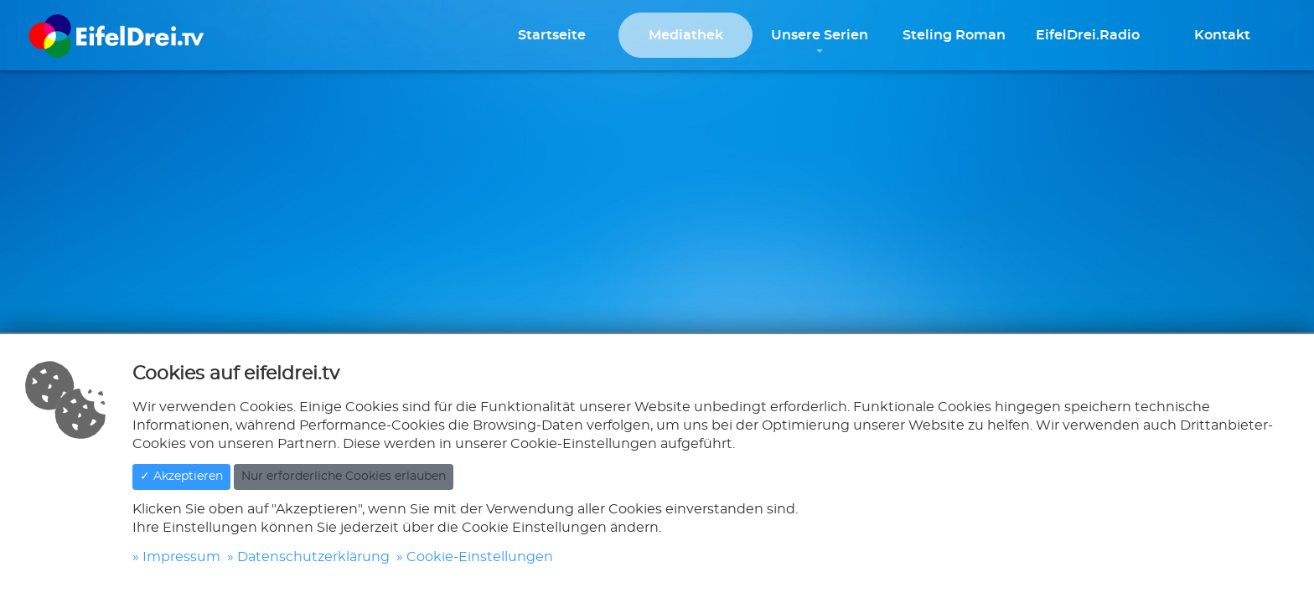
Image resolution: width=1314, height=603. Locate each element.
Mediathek (686, 35)
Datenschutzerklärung (313, 557)
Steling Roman (954, 35)
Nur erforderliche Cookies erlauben (343, 476)
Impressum (181, 557)
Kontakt (1222, 35)
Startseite (552, 35)
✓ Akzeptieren (181, 476)
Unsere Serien (819, 35)
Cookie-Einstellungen (479, 557)
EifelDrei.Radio (1088, 35)
